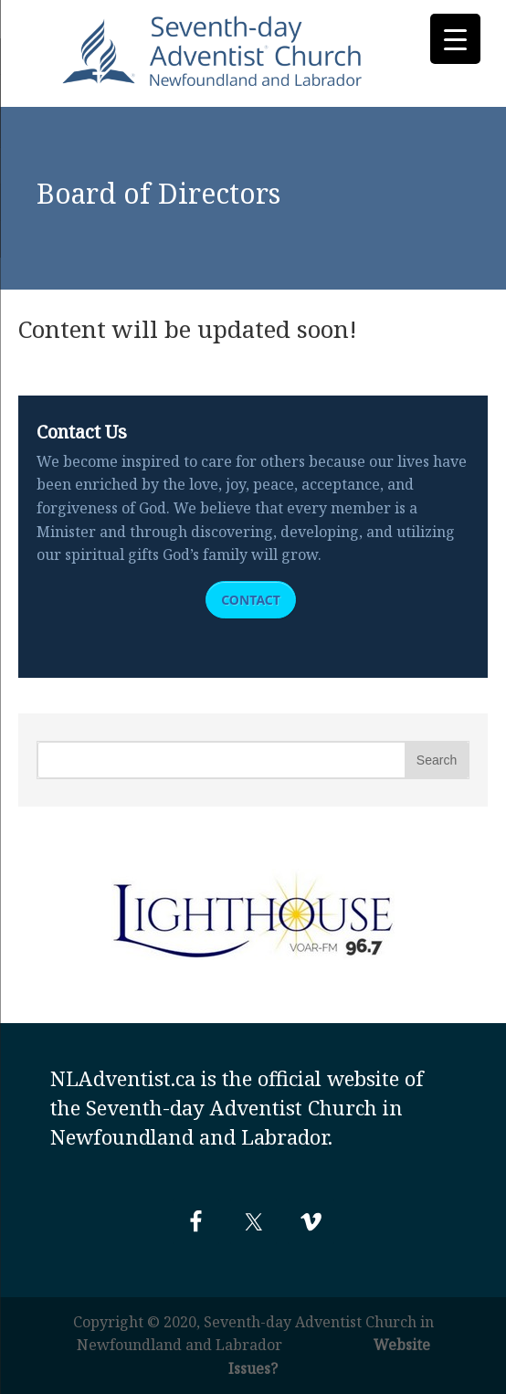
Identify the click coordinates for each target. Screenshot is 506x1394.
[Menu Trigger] (455, 39)
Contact (250, 599)
